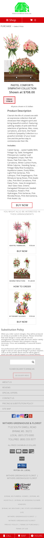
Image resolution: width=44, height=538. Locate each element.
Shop (11, 20)
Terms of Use (22, 529)
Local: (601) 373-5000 (22, 435)
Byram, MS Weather (11, 508)
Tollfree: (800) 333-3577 (22, 439)
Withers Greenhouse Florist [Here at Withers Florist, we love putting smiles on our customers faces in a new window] (21, 475)
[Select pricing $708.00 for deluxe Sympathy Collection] (9, 100)
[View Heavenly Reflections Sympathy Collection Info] (22, 267)
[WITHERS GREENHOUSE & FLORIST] (22, 14)
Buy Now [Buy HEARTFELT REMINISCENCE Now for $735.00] (22, 251)
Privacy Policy (11, 525)
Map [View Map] (22, 535)
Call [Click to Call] (7, 535)
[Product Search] (22, 362)
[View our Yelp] (30, 417)
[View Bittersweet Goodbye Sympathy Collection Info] (22, 303)
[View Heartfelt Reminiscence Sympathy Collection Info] (22, 232)
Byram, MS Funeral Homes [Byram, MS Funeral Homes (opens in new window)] (16, 496)
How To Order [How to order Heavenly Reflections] (22, 286)
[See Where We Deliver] (22, 375)
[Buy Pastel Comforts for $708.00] (22, 205)
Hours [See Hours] (36, 535)
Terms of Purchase (29, 525)
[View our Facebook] (13, 417)
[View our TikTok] (26, 417)
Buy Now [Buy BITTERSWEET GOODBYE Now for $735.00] (22, 321)
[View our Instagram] (22, 417)
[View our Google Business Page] (18, 417)
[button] (22, 466)
